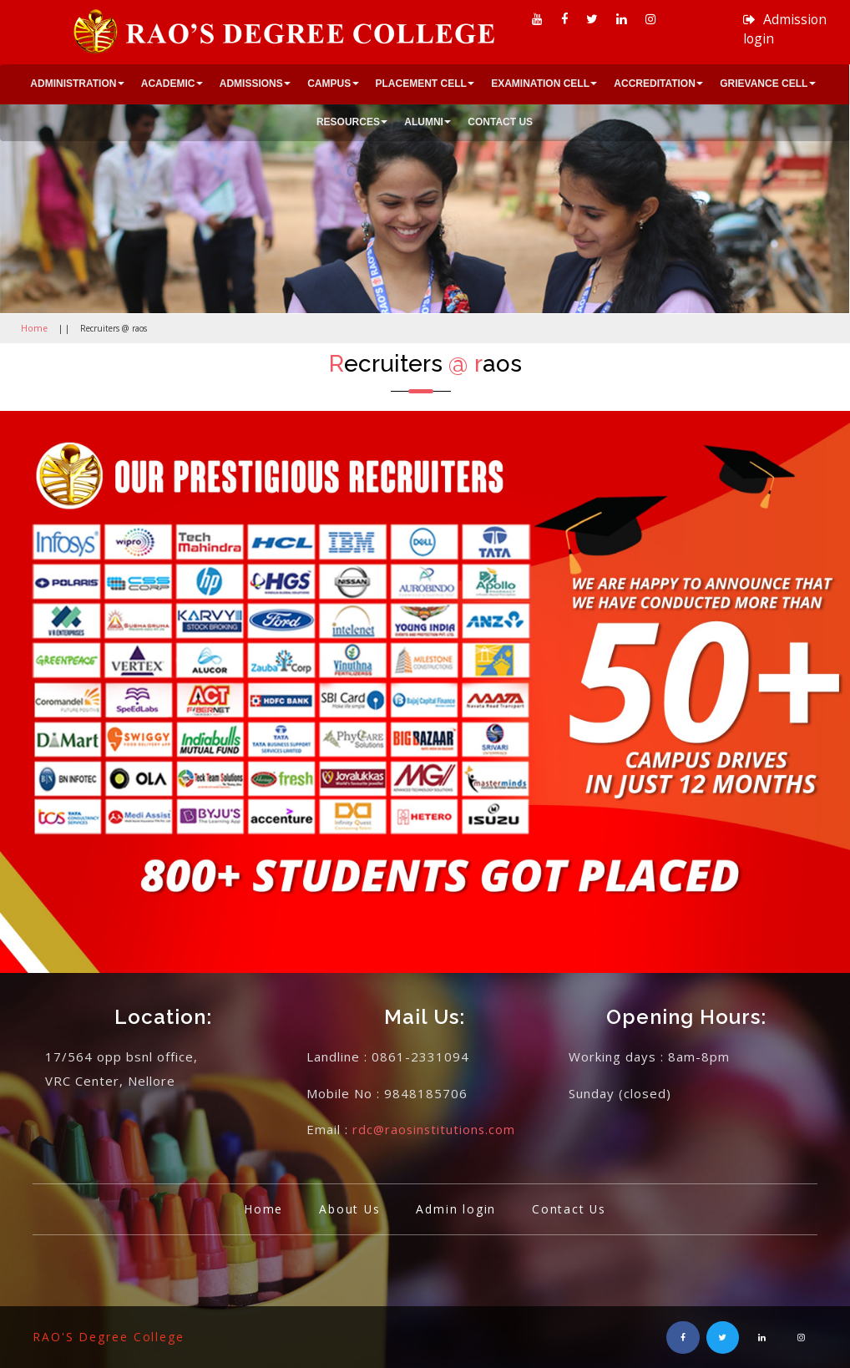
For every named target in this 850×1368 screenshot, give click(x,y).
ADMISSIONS (251, 83)
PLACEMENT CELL (421, 83)
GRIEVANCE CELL (763, 83)
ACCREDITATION (655, 83)
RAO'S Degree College (109, 1336)
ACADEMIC (168, 83)
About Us (348, 1208)
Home (32, 328)
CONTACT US (500, 122)
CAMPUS (329, 83)
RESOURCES (348, 122)
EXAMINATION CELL (540, 83)
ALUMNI (423, 122)
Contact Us (572, 1208)
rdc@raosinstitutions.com (435, 1129)
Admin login (457, 1208)
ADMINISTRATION (73, 83)
